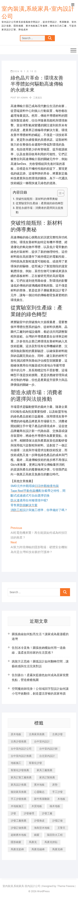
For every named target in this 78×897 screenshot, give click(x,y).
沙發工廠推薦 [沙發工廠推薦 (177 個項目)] (18, 820)
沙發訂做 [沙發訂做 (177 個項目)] (57, 820)
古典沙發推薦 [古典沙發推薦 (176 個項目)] (18, 741)
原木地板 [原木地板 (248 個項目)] (16, 734)
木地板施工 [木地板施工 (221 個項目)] (17, 806)
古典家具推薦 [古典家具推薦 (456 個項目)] (36, 734)
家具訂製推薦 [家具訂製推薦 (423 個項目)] (47, 777)
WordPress (43, 891)
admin (24, 97)
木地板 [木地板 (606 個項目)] (61, 798)
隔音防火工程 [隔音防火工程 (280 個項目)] (55, 834)
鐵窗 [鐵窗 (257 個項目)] (36, 834)
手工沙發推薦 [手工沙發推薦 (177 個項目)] (18, 798)
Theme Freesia (65, 886)
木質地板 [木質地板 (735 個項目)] (37, 806)
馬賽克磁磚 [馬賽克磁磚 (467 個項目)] (38, 849)
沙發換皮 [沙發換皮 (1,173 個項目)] (39, 820)
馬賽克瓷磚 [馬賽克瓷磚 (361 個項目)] (17, 849)
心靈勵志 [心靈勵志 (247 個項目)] (39, 791)
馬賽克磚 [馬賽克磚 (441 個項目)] (57, 849)
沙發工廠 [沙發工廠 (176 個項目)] (47, 813)
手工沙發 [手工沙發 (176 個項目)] (57, 791)
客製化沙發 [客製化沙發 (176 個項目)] (35, 762)
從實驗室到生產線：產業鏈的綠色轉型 (39, 203)
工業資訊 (37, 97)
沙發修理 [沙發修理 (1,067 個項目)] (29, 813)
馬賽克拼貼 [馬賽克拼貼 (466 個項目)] (50, 842)
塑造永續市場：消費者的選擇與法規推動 (39, 210)
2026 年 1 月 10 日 (24, 71)
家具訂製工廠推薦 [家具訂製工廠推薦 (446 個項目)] (21, 777)
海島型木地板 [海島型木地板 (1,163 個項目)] (42, 827)
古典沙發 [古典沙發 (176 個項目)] (57, 734)
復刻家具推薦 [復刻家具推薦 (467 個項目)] (18, 791)
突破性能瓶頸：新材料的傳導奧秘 (37, 198)
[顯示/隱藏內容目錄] (58, 193)
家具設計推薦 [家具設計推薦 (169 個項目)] (18, 784)
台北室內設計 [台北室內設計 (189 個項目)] (47, 755)
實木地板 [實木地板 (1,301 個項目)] (39, 784)
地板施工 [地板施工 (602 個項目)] (16, 762)
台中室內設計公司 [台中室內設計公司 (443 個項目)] (21, 748)
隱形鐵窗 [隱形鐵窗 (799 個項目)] (16, 842)
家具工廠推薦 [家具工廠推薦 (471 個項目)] (44, 770)
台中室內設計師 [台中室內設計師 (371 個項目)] (48, 748)
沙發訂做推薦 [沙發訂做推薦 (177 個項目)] (18, 827)
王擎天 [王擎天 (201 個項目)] (61, 827)
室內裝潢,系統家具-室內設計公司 (38, 12)
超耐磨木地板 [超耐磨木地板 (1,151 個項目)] (18, 834)
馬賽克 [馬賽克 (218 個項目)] (33, 842)
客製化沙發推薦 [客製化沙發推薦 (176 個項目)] (20, 770)
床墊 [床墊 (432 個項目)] (54, 784)
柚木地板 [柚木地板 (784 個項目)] (55, 806)
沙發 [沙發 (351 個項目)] (13, 813)
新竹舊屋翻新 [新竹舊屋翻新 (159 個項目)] (42, 798)
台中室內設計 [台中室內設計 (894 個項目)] (42, 741)
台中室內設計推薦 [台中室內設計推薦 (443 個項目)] (21, 755)
